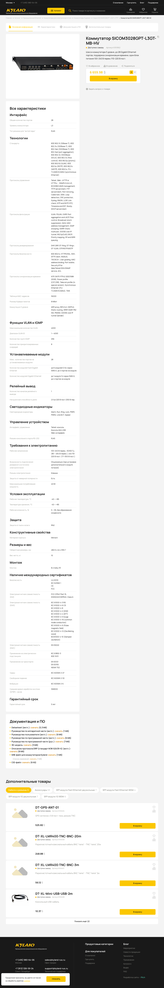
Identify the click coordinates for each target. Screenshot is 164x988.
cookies (27, 981)
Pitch (142, 977)
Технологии (128, 956)
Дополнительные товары (100, 27)
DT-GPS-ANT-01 (47, 807)
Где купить (131, 2)
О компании (118, 2)
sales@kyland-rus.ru (55, 959)
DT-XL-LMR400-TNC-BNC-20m (58, 836)
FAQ (125, 971)
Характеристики (48, 27)
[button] (56, 10)
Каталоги (127, 964)
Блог (142, 2)
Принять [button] (56, 979)
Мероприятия (129, 948)
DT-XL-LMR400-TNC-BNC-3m (57, 865)
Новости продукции (131, 952)
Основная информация (22, 27)
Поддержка (153, 2)
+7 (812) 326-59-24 (24, 968)
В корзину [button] (113, 78)
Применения (128, 960)
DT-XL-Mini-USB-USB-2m (54, 893)
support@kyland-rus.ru (56, 968)
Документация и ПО (72, 27)
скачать (34, 727)
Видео (126, 967)
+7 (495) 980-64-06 (28, 2)
